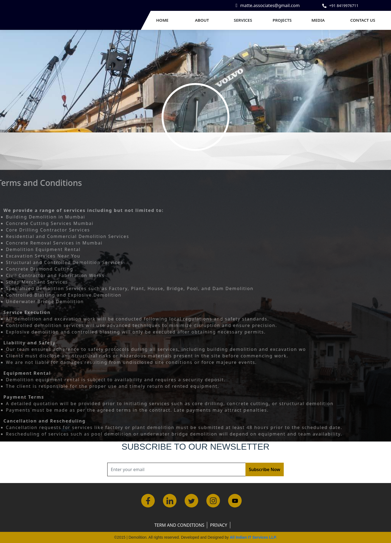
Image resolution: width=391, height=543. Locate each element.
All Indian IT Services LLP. (253, 537)
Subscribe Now (264, 469)
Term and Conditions (179, 525)
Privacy (218, 525)
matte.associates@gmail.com (270, 5)
